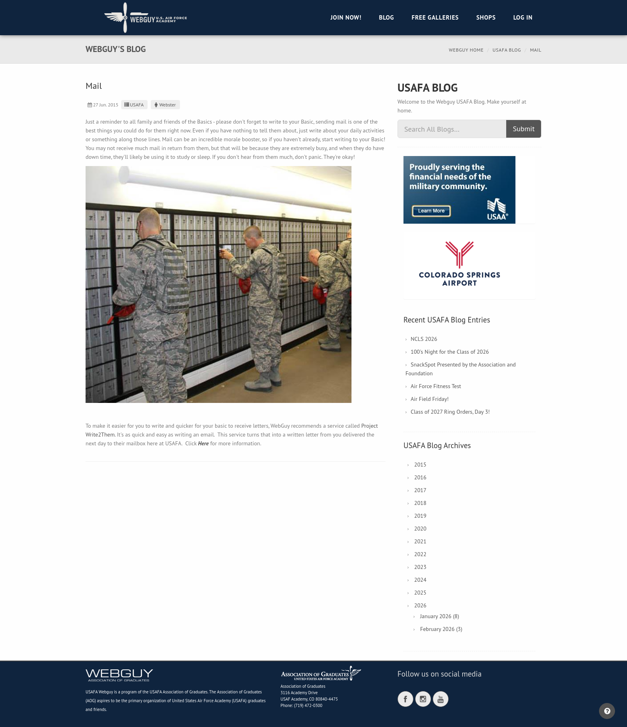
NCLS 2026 (424, 338)
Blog (386, 17)
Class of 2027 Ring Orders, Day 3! (450, 411)
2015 (420, 464)
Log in (523, 17)
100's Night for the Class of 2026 (450, 351)
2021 (420, 541)
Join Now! (346, 17)
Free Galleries (435, 17)
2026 (420, 605)
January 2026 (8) (439, 616)
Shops (485, 17)
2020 (420, 528)
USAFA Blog (507, 50)
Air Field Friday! (430, 399)
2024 (420, 579)
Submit (524, 128)
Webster (164, 105)
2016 (420, 477)
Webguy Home (466, 50)
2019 (420, 515)
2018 (420, 503)
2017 (420, 490)
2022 (420, 554)
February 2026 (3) (441, 629)
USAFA (133, 105)
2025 (420, 592)
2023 (420, 567)
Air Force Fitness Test (436, 386)
